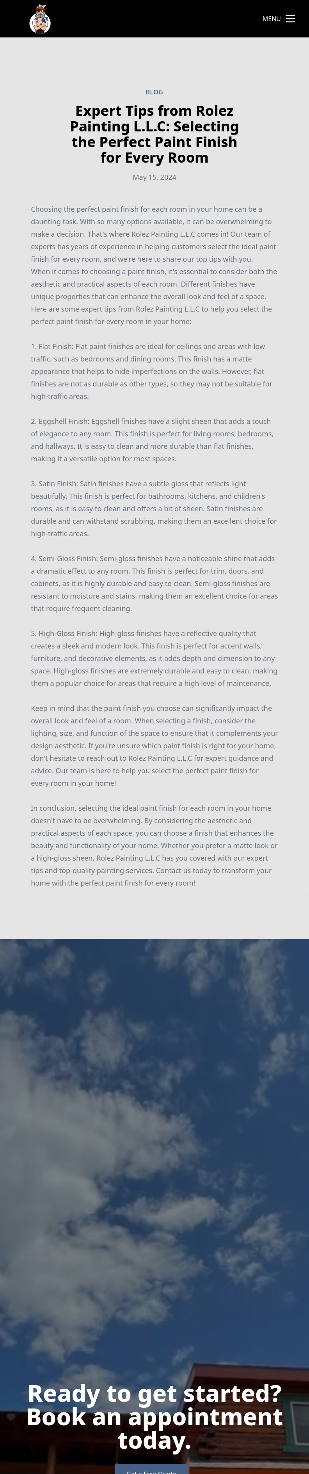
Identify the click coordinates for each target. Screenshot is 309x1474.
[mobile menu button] (290, 18)
